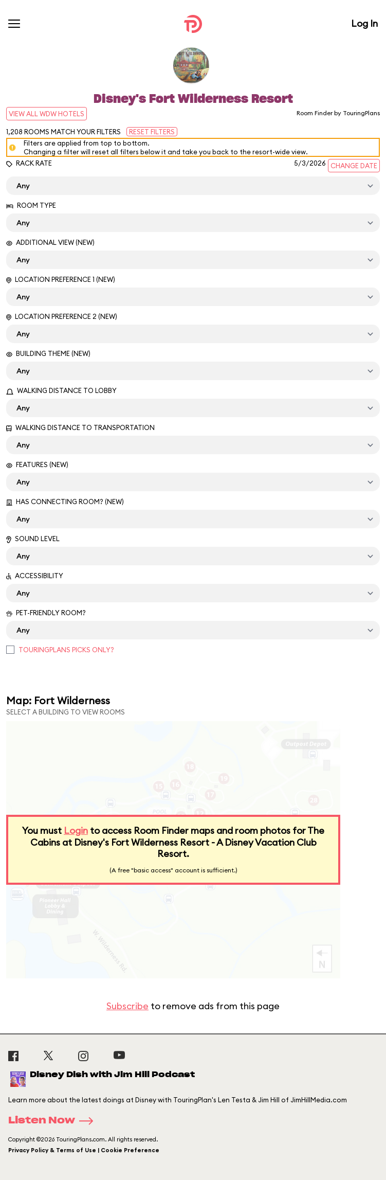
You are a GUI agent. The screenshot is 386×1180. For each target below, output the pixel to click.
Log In (364, 23)
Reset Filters (152, 132)
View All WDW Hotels (46, 114)
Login (76, 830)
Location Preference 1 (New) (60, 279)
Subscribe (127, 1006)
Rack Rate (29, 163)
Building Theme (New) (48, 353)
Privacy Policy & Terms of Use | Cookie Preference (83, 1150)
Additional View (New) (50, 242)
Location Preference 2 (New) (61, 316)
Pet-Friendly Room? (46, 613)
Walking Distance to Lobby (61, 390)
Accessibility (34, 575)
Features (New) (37, 464)
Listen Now (54, 1120)
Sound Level (33, 538)
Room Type (31, 205)
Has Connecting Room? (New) (65, 501)
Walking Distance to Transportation (80, 427)
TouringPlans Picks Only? (66, 650)
